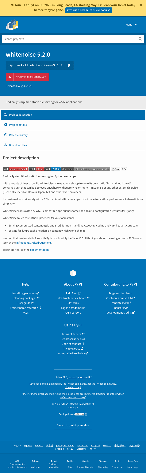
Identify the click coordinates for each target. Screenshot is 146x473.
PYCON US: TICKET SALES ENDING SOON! (87, 10)
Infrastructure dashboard (71, 298)
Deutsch (107, 445)
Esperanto (81, 449)
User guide (23, 303)
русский (59, 449)
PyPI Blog (71, 293)
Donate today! (73, 387)
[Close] (141, 5)
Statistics (73, 303)
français (39, 445)
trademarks (102, 394)
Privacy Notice (71, 349)
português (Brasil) (65, 445)
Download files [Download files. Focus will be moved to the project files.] (15, 145)
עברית (70, 449)
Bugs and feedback (120, 293)
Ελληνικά (95, 445)
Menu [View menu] (131, 24)
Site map (73, 407)
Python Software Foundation (75, 404)
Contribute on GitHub (119, 298)
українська (82, 445)
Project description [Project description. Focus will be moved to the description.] (18, 115)
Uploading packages (24, 298)
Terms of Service (71, 334)
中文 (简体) (119, 445)
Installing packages (24, 293)
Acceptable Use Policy (71, 353)
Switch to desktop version (73, 425)
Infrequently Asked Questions (33, 243)
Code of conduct (71, 344)
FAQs (26, 313)
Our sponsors (73, 313)
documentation (39, 250)
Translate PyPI (119, 303)
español (28, 445)
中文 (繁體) (134, 445)
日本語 (49, 445)
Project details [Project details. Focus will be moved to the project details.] (15, 125)
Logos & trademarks (73, 308)
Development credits (119, 313)
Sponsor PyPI (121, 308)
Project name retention (24, 308)
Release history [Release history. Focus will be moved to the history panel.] (16, 135)
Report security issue (73, 339)
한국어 (93, 449)
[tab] (73, 115)
